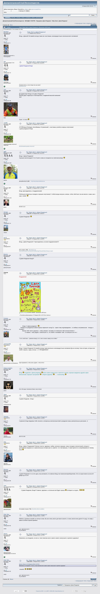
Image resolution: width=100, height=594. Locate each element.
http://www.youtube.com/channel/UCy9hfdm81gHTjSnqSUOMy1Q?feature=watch (36, 251)
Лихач (5, 533)
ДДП (5, 151)
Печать (93, 25)
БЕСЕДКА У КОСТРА (30, 20)
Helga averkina (8, 368)
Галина (6, 318)
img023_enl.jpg (23, 312)
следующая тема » (91, 23)
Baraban (6, 31)
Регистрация (39, 17)
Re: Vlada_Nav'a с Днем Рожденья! (36, 62)
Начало (7, 17)
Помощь (18, 17)
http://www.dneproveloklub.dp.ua (38, 181)
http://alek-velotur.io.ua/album (38, 509)
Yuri (5, 89)
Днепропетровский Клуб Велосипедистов (13, 20)
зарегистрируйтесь (36, 9)
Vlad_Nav (6, 514)
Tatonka (6, 416)
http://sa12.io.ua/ (32, 249)
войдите (26, 9)
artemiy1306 (7, 344)
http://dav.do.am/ (22, 86)
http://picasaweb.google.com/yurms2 (26, 146)
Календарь (28, 17)
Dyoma (6, 254)
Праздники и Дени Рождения (43, 20)
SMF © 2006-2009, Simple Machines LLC (55, 591)
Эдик (5, 394)
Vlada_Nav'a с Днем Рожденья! (59, 20)
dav (5, 61)
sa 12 (5, 237)
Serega (6, 212)
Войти (33, 17)
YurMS (5, 123)
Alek (5, 485)
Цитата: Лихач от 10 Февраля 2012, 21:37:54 (29, 564)
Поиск (22, 17)
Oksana (6, 469)
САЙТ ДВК (13, 17)
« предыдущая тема (80, 23)
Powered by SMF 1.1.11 (41, 591)
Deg (5, 442)
